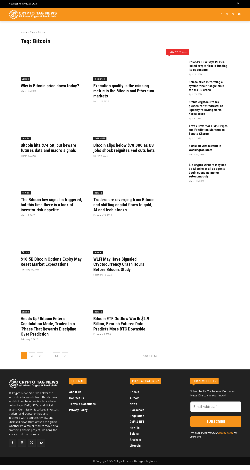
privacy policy (225, 438)
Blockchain (100, 78)
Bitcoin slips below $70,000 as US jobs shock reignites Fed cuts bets (124, 150)
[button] (238, 4)
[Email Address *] (215, 412)
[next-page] (65, 361)
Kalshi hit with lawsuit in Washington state (206, 148)
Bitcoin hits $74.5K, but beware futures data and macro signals (50, 147)
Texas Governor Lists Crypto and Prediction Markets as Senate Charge (208, 130)
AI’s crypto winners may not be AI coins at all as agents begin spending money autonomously (208, 170)
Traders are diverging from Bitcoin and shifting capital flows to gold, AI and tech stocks (124, 210)
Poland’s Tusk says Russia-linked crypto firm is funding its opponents (208, 66)
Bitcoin (25, 78)
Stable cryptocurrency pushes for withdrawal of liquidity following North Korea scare (207, 107)
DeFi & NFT (100, 138)
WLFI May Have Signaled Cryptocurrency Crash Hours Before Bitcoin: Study (120, 269)
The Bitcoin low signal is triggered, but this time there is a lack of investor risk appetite (52, 210)
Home (24, 32)
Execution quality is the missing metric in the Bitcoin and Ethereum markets (123, 91)
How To (25, 138)
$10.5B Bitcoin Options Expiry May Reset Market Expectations (51, 266)
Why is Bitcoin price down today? (52, 85)
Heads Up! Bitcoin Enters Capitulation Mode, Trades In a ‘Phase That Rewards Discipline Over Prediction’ (50, 331)
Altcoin (98, 257)
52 (56, 361)
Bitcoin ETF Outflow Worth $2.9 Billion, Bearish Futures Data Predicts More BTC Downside (122, 329)
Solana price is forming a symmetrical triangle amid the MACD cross (208, 86)
